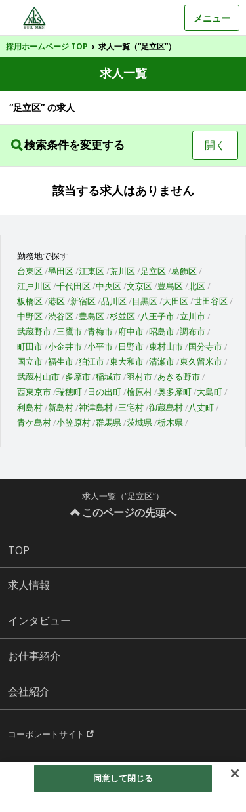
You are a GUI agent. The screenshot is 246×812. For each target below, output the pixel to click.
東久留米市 (201, 361)
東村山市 (166, 346)
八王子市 (157, 316)
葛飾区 (184, 271)
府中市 (131, 331)
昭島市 (161, 331)
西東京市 (34, 391)
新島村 (60, 407)
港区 (56, 301)
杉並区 (122, 316)
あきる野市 (178, 376)
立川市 (192, 316)
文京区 (139, 286)
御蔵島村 (166, 407)
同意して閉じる (123, 778)
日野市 (131, 346)
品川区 (114, 301)
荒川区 (122, 271)
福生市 (60, 361)
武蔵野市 (34, 331)
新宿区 (83, 301)
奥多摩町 (174, 391)
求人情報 (29, 585)
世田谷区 (211, 301)
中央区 (108, 286)
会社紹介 (29, 691)
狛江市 (91, 361)
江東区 (91, 271)
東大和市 (127, 361)
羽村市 (139, 376)
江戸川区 (34, 286)
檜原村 (139, 391)
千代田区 (73, 286)
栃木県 (170, 422)
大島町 (209, 391)
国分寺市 (205, 346)
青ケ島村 (34, 422)
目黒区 (144, 301)
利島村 (30, 407)
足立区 (153, 271)
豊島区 (170, 286)
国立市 (30, 361)
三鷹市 (69, 331)
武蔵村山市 (38, 376)
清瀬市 (161, 361)
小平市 (100, 346)
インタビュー (39, 620)
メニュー (212, 18)
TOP (19, 550)
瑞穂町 (69, 391)
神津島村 (96, 407)
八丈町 (201, 407)
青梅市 (100, 331)
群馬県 (108, 422)
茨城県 (139, 422)
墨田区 (60, 271)
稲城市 (108, 376)
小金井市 (65, 346)
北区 (196, 286)
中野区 (30, 316)
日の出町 (104, 391)
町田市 (30, 346)
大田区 (175, 301)
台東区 (30, 271)
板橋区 (30, 301)
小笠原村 (73, 422)
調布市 (192, 331)
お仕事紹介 (34, 656)
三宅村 (131, 407)
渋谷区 (60, 316)
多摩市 (78, 376)
